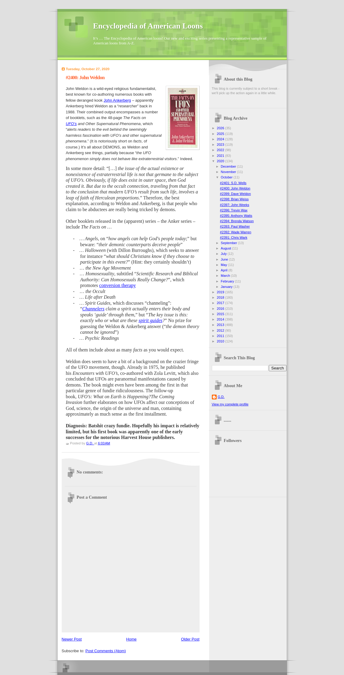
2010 (221, 341)
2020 (221, 161)
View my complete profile (230, 404)
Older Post (190, 639)
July (224, 253)
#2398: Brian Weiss (234, 199)
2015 (221, 314)
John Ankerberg (117, 100)
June (225, 259)
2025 (221, 134)
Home (131, 639)
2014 (221, 319)
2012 (221, 330)
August (226, 248)
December (229, 166)
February (228, 281)
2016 (221, 308)
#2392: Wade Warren (235, 232)
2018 (221, 297)
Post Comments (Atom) (105, 651)
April (224, 270)
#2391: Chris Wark (233, 237)
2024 (221, 139)
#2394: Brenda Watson (237, 221)
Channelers (93, 308)
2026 (221, 128)
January (227, 286)
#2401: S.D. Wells (233, 183)
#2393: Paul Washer (235, 226)
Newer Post (72, 639)
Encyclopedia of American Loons (148, 26)
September (229, 243)
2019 (221, 292)
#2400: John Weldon (235, 188)
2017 (221, 303)
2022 (221, 150)
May (224, 265)
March (226, 275)
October (227, 177)
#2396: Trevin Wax (234, 210)
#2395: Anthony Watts (236, 215)
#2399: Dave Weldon (235, 194)
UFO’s (71, 123)
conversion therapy (117, 285)
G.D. (221, 397)
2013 (221, 325)
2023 (221, 144)
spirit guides (150, 320)
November (229, 172)
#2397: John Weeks (234, 205)
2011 (221, 336)
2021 (221, 155)
